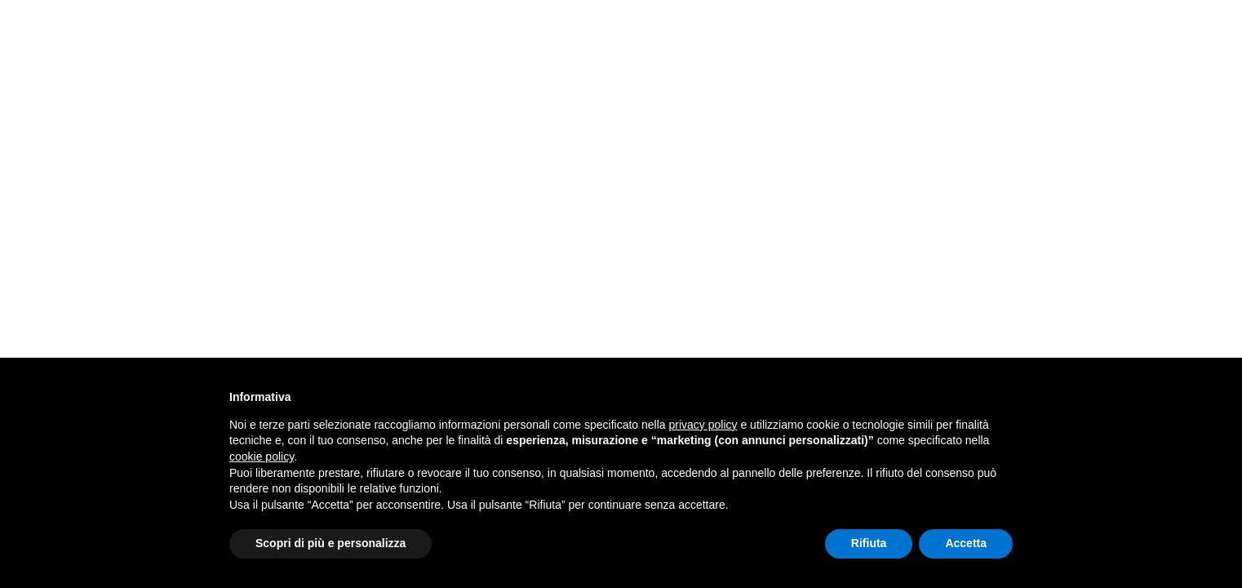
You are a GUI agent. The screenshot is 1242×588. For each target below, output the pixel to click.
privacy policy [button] (703, 424)
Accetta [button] (966, 543)
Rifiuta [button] (869, 543)
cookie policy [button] (261, 456)
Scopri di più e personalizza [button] (330, 543)
